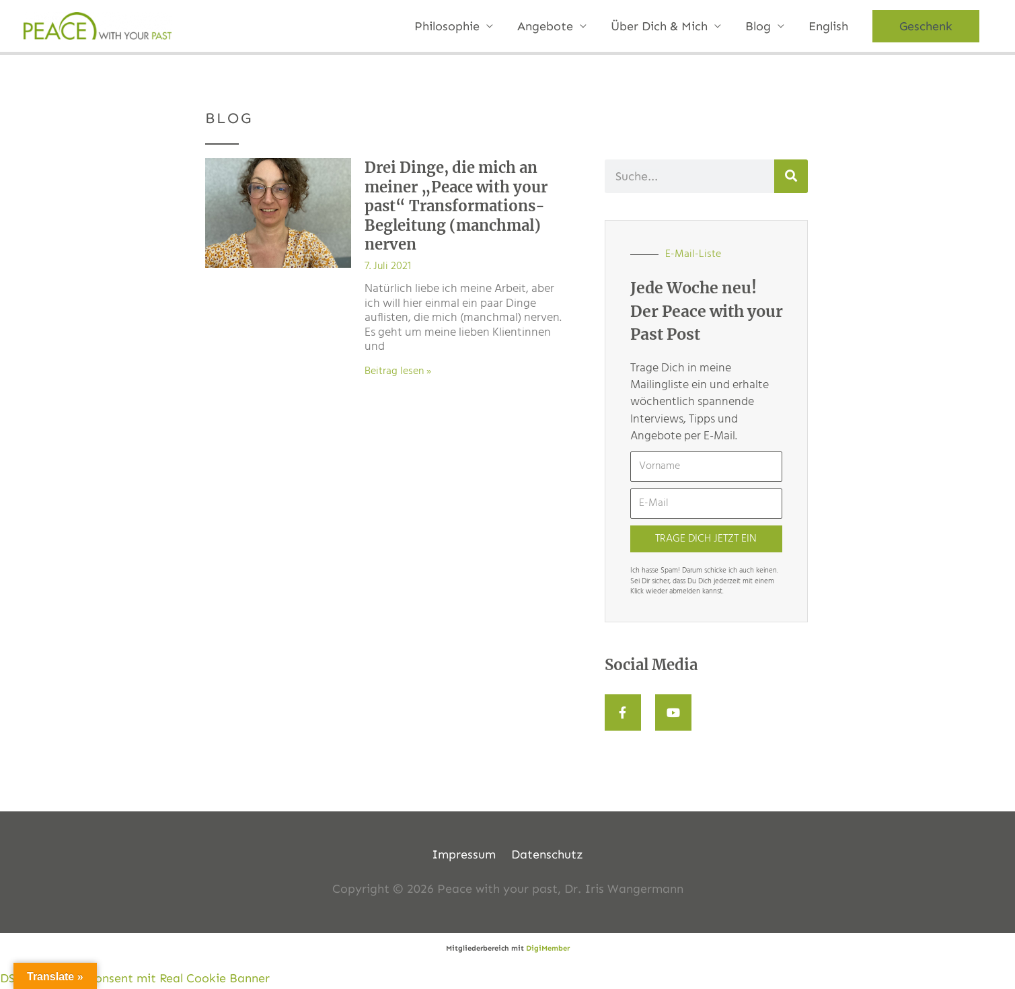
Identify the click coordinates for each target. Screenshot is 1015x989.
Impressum (464, 854)
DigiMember (548, 948)
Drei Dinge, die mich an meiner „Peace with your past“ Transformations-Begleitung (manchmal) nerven (456, 206)
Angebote (545, 26)
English (828, 26)
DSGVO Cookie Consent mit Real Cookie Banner (135, 978)
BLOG (229, 118)
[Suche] (791, 176)
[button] (925, 26)
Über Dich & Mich (659, 26)
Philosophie (447, 26)
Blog (758, 26)
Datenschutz (547, 854)
